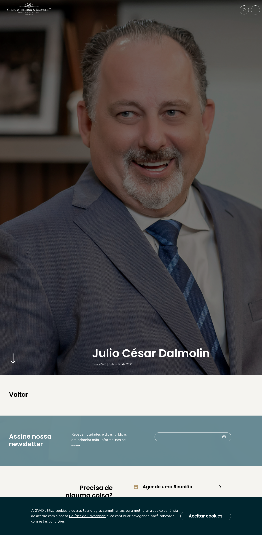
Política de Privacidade (107, 516)
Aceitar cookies (204, 516)
